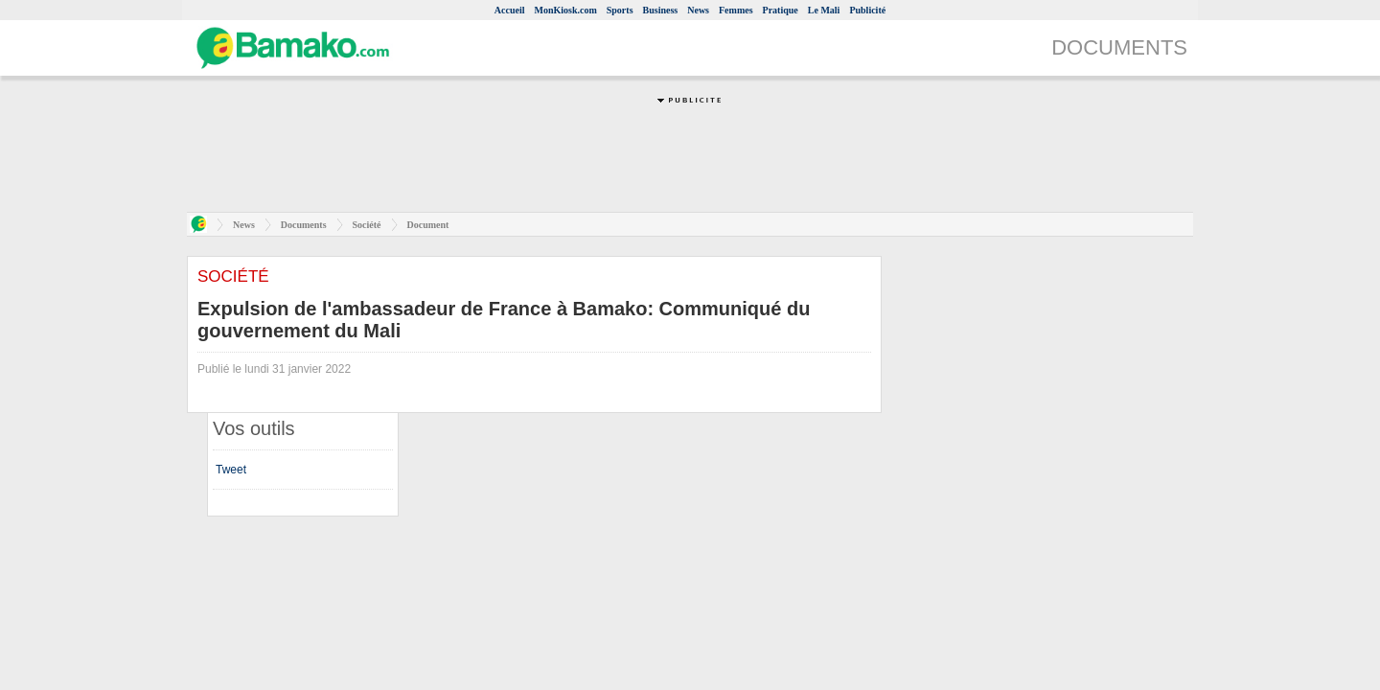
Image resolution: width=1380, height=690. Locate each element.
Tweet (231, 469)
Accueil (509, 10)
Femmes (736, 10)
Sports (620, 10)
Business (660, 10)
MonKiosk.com (565, 10)
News (698, 10)
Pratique (780, 10)
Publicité (867, 10)
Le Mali (824, 10)
